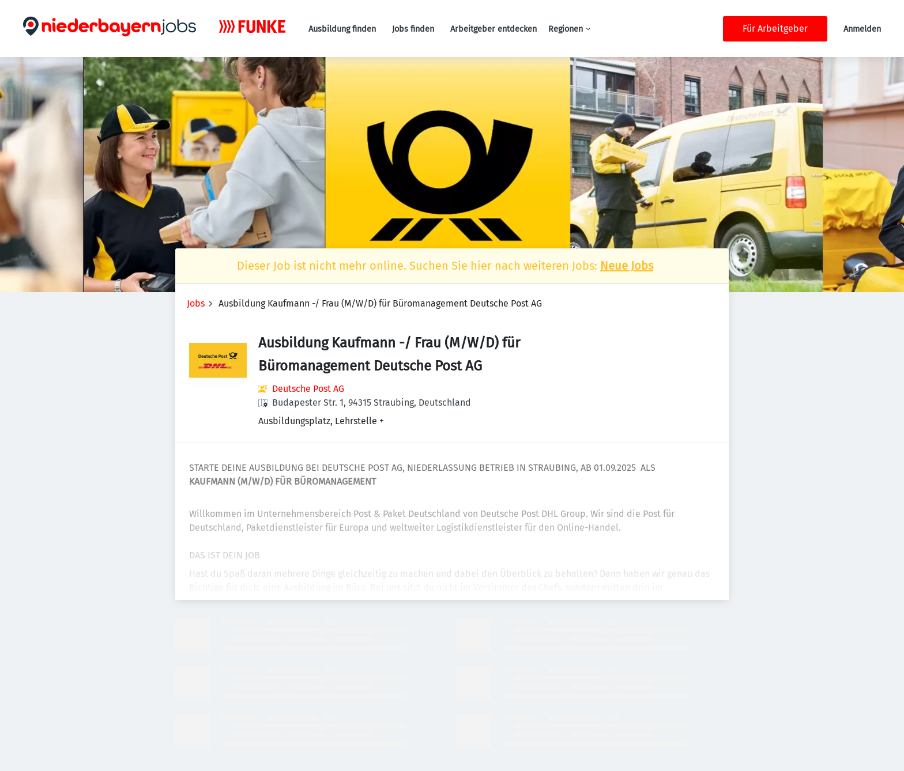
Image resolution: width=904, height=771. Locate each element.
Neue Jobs (626, 266)
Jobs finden (413, 29)
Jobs (196, 303)
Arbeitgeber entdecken (493, 29)
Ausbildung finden (342, 29)
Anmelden (862, 29)
